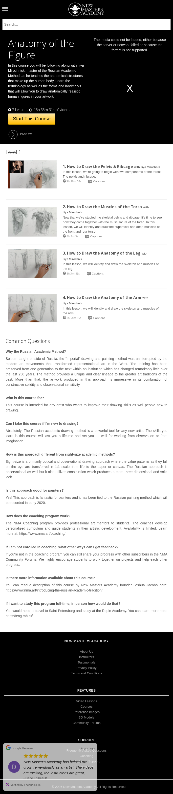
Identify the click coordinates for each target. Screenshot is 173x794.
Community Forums (86, 723)
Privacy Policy (87, 668)
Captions (99, 181)
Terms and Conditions (86, 673)
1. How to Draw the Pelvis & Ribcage (98, 166)
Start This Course (31, 118)
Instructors (86, 657)
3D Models (86, 717)
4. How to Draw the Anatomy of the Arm (102, 297)
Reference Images (86, 712)
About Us (86, 651)
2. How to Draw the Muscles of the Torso (102, 206)
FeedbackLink (32, 784)
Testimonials (86, 662)
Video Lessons (86, 701)
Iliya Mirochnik (150, 167)
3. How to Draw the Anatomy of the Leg (102, 253)
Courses (86, 706)
